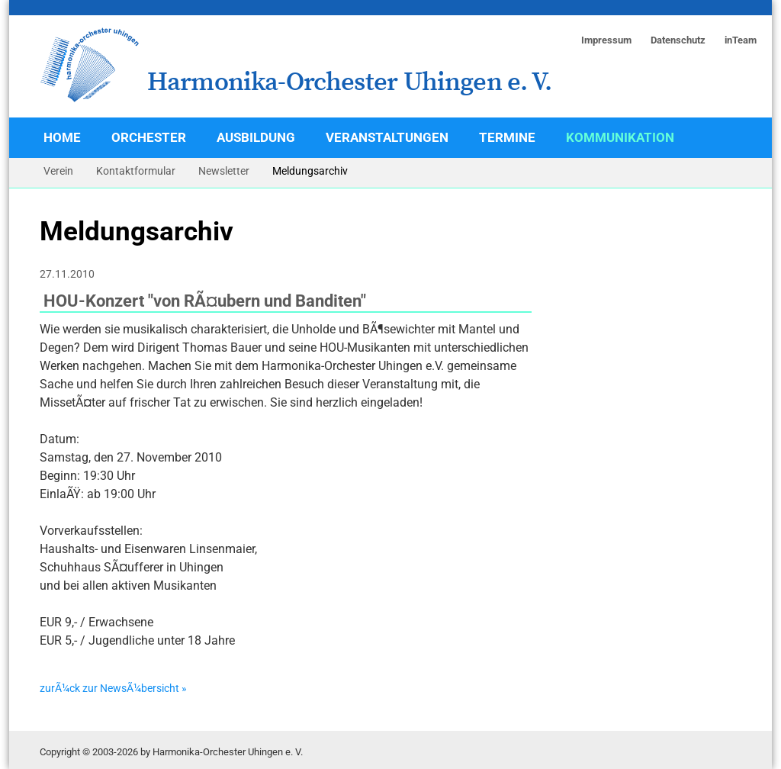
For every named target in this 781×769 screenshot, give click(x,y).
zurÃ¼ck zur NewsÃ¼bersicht (109, 688)
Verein (58, 171)
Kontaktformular (135, 171)
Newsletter (223, 171)
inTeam (741, 40)
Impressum (606, 40)
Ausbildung (256, 137)
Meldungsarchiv (310, 171)
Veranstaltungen (387, 137)
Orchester (148, 137)
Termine (507, 137)
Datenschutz (678, 40)
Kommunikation (620, 137)
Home (62, 137)
